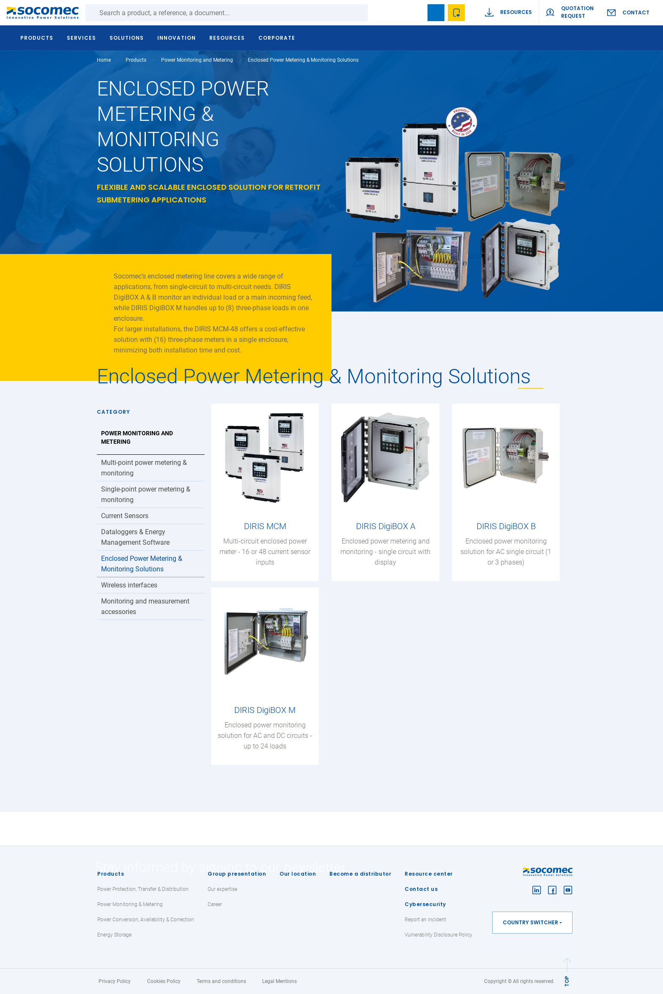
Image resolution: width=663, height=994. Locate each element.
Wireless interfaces (129, 585)
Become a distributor (360, 873)
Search (376, 12)
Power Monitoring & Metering (130, 904)
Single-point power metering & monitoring (145, 494)
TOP (566, 981)
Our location (297, 873)
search (415, 12)
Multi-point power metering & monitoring (144, 468)
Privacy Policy (115, 981)
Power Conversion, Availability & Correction (145, 920)
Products (110, 873)
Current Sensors (124, 516)
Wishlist (456, 12)
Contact (635, 12)
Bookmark (435, 12)
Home (104, 60)
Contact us (421, 889)
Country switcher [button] (530, 922)
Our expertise (222, 889)
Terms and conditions (221, 981)
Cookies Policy (164, 981)
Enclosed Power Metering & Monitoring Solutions (141, 563)
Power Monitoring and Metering (197, 60)
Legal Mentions (279, 981)
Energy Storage (114, 935)
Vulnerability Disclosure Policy (438, 935)
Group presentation (237, 873)
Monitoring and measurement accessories (145, 606)
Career (215, 904)
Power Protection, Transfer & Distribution (143, 889)
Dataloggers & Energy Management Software (135, 537)
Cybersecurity (425, 904)
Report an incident (425, 920)
